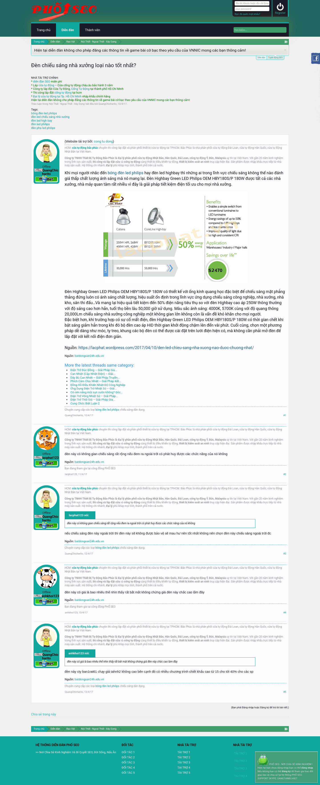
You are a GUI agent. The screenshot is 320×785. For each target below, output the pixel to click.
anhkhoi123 (71, 612)
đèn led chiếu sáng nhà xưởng (50, 116)
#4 (284, 612)
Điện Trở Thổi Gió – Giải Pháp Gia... (92, 399)
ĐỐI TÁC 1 (128, 752)
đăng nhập (307, 767)
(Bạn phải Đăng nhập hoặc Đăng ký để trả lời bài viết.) (260, 707)
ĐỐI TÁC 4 (128, 767)
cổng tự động (63, 92)
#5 (284, 692)
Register (280, 12)
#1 (284, 415)
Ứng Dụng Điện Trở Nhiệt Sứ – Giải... (93, 388)
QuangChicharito (107, 103)
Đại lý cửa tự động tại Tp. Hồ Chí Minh (57, 96)
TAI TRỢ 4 (183, 767)
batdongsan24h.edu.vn (89, 355)
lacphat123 (71, 474)
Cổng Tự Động (80, 88)
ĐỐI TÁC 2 (128, 757)
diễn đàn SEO (41, 81)
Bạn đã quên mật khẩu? (247, 14)
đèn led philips (40, 124)
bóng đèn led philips (44, 113)
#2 (284, 474)
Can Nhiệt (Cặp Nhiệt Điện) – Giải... (92, 373)
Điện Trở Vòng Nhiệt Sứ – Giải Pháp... (94, 396)
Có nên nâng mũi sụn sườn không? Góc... (96, 392)
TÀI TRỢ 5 (183, 772)
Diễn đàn (261, 57)
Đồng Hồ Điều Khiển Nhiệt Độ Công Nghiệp (97, 385)
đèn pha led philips (43, 128)
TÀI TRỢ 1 (183, 752)
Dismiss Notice (285, 50)
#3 (284, 553)
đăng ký (286, 771)
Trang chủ (43, 30)
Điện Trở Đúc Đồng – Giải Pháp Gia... (93, 370)
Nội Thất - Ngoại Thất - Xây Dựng (67, 103)
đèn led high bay (41, 120)
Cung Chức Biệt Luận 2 (85, 403)
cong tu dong (103, 141)
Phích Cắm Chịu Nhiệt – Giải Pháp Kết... (95, 381)
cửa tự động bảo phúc (85, 147)
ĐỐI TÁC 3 (128, 762)
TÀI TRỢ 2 (183, 757)
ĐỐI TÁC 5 (128, 772)
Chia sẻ (37, 714)
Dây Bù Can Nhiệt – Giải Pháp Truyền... (95, 377)
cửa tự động (46, 85)
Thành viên (92, 30)
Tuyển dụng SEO (275, 57)
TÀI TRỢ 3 (183, 762)
